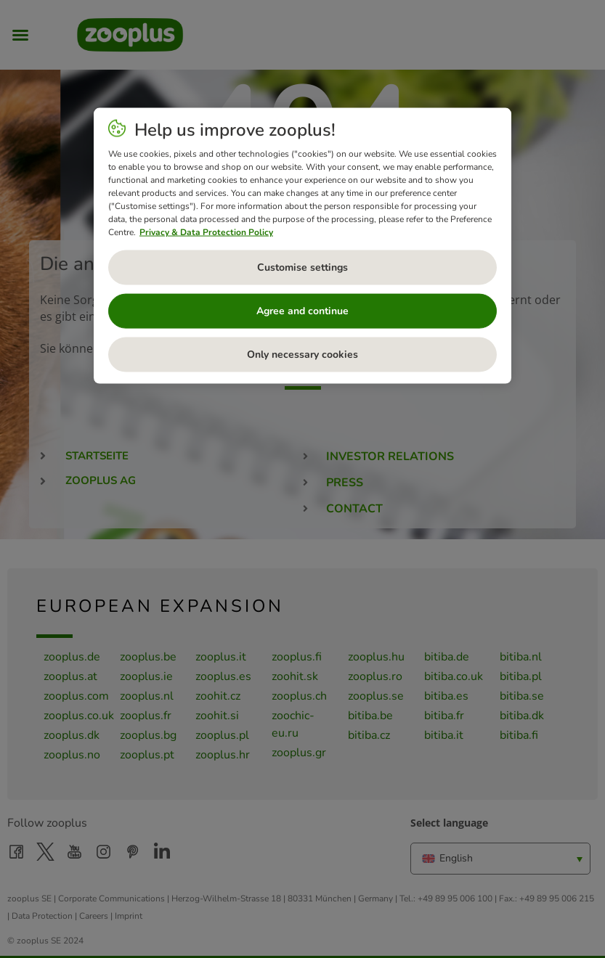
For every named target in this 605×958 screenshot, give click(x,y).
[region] (302, 246)
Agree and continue (302, 311)
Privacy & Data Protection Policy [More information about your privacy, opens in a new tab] (206, 232)
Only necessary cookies (302, 354)
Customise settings (302, 267)
